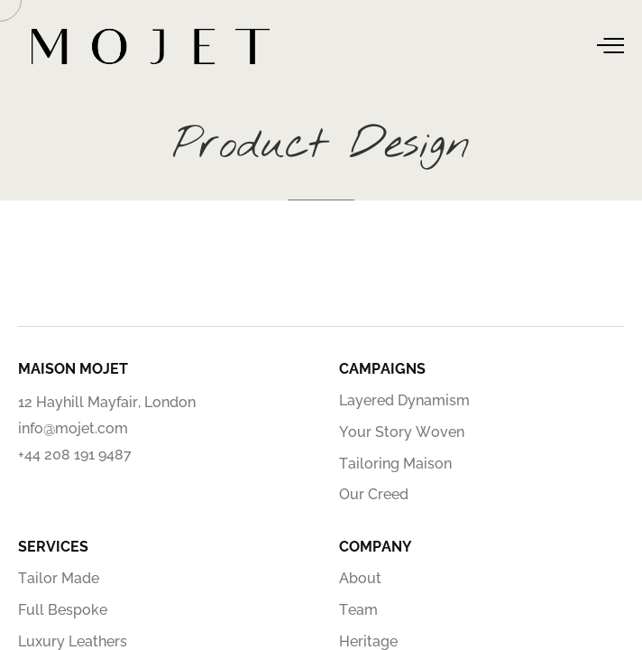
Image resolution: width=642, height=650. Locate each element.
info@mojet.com (73, 428)
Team (358, 609)
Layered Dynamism (404, 400)
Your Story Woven (401, 432)
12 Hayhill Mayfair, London (107, 402)
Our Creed (373, 494)
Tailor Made (58, 578)
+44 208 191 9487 (75, 454)
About (360, 578)
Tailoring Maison (395, 463)
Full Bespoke (62, 609)
